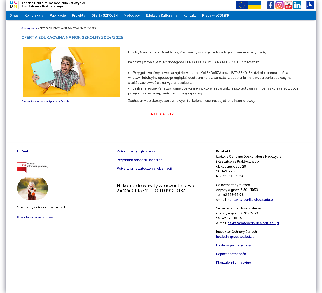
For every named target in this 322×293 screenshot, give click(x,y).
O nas (14, 15)
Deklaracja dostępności (234, 245)
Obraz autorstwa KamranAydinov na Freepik (45, 101)
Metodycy (132, 15)
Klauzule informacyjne (234, 262)
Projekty (78, 15)
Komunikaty (34, 15)
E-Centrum (25, 151)
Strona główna (29, 28)
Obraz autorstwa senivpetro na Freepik (35, 217)
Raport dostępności (231, 254)
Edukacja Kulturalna (161, 15)
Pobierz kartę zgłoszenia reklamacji (144, 168)
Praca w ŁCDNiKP (215, 15)
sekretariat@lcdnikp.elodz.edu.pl (253, 223)
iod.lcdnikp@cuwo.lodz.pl (235, 236)
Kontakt (190, 15)
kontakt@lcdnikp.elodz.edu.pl (251, 199)
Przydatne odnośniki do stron (139, 159)
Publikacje (58, 15)
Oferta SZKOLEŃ (104, 15)
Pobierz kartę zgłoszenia (136, 151)
